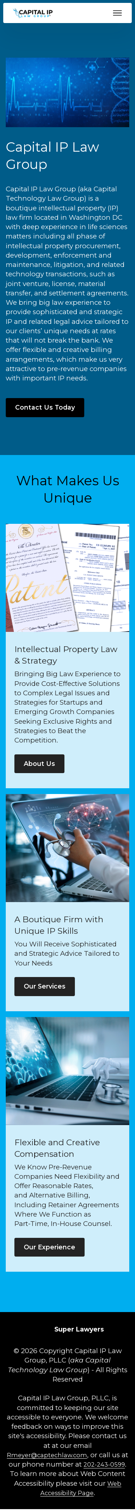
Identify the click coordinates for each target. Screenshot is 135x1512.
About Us (40, 765)
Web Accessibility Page (66, 1495)
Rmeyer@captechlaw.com (51, 1458)
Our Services (46, 988)
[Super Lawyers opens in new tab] (79, 1332)
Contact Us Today (46, 407)
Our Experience (51, 1249)
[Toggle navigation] (117, 13)
